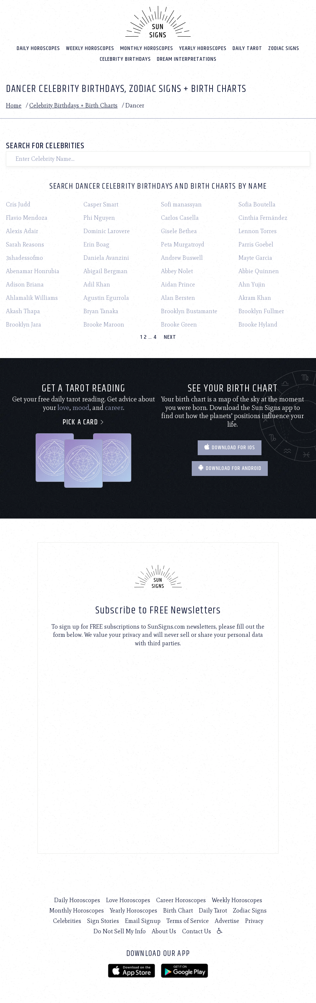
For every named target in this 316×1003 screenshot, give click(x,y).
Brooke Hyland (257, 324)
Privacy (254, 920)
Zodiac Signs (283, 48)
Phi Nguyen (99, 217)
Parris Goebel (255, 244)
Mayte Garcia (255, 257)
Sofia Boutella (257, 204)
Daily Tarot (247, 48)
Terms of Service (188, 920)
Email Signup (143, 920)
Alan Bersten (178, 297)
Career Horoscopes (181, 900)
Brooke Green (179, 324)
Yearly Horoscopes (203, 48)
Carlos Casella (180, 217)
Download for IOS (229, 447)
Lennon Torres (257, 231)
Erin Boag (96, 244)
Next (170, 337)
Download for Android (229, 468)
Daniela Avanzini (106, 257)
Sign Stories (103, 920)
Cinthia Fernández (262, 217)
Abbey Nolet (177, 271)
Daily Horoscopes (38, 48)
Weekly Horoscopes (90, 48)
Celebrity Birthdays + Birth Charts (73, 105)
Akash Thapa (23, 311)
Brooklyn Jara (23, 324)
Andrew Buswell (182, 257)
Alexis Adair (22, 231)
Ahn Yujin (251, 284)
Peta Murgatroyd (182, 244)
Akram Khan (254, 297)
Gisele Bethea (179, 231)
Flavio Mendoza (26, 217)
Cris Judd (18, 204)
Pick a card (84, 422)
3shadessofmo (24, 257)
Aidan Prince (178, 284)
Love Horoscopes (128, 900)
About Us (164, 931)
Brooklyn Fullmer (261, 311)
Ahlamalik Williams (32, 297)
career (114, 408)
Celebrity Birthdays (125, 58)
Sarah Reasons (25, 244)
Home (14, 105)
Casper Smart (100, 204)
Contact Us (196, 931)
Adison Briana (25, 284)
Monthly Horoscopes (146, 48)
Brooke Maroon (103, 324)
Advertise (227, 920)
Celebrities (67, 920)
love (63, 408)
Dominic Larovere (106, 231)
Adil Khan (96, 284)
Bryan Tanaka (100, 311)
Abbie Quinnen (258, 271)
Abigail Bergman (105, 271)
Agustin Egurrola (106, 297)
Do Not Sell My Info (119, 931)
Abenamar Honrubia (32, 271)
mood (80, 408)
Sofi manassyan (181, 204)
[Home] (158, 21)
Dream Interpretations (187, 58)
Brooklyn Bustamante (189, 311)
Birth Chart (178, 910)
